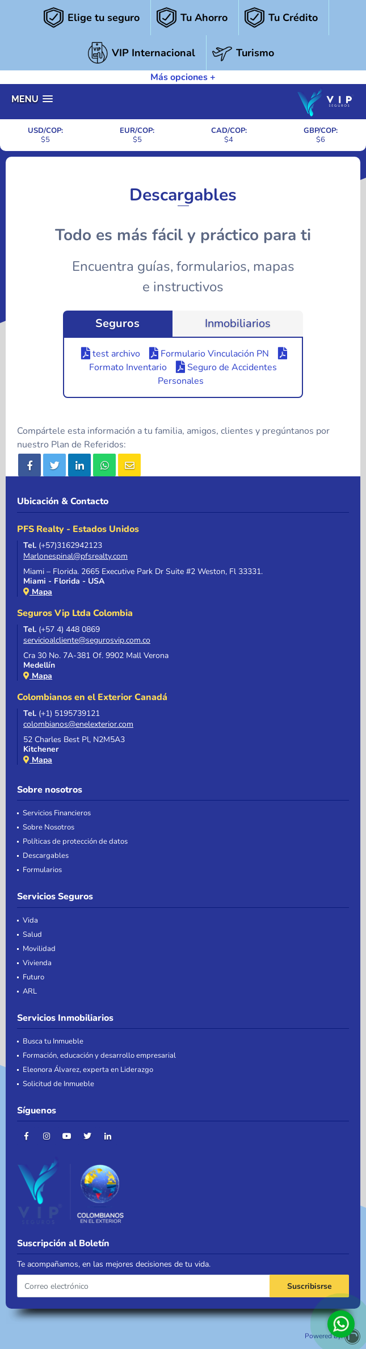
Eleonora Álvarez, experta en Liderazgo (88, 1070)
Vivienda (37, 963)
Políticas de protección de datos (75, 841)
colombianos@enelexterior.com (78, 724)
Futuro (33, 977)
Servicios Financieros (57, 813)
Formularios (42, 870)
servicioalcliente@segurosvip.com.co (86, 640)
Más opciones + (183, 77)
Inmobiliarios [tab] (238, 323)
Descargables (46, 856)
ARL (30, 991)
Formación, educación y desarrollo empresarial (99, 1055)
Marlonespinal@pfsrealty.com (75, 556)
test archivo (110, 353)
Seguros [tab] (117, 323)
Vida (30, 920)
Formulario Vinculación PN (209, 353)
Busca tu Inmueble (53, 1041)
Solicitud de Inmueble (58, 1084)
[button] (32, 99)
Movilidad (39, 949)
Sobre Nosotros (48, 827)
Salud (32, 935)
